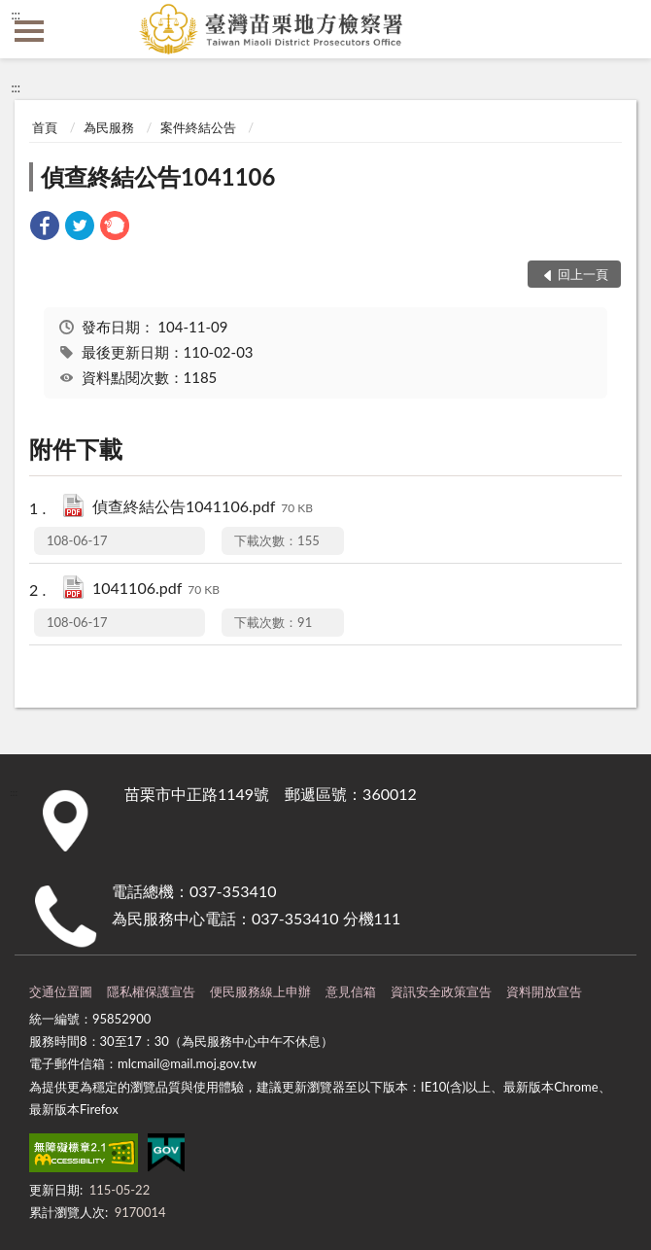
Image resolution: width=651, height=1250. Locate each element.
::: (15, 14)
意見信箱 (351, 991)
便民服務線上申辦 (260, 991)
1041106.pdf (156, 589)
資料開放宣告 (544, 991)
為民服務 (109, 127)
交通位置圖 (60, 991)
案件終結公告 (198, 127)
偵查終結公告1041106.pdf (202, 508)
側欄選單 (29, 31)
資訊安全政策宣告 (441, 991)
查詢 (622, 29)
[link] (44, 228)
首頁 (44, 127)
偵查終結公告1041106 (158, 176)
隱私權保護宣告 (151, 991)
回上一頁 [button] (583, 274)
